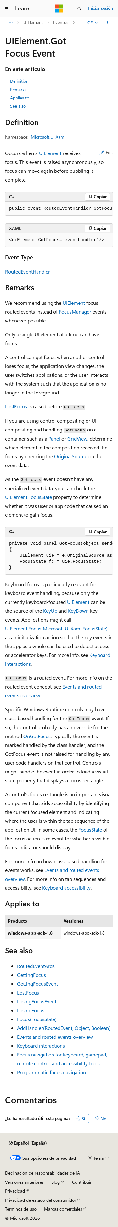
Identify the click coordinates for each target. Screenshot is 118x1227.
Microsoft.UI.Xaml (48, 137)
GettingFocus (31, 974)
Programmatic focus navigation (51, 1072)
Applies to (19, 98)
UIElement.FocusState (28, 497)
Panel (54, 438)
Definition (19, 81)
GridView (77, 438)
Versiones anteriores (24, 1182)
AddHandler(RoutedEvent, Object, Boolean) (63, 1028)
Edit (106, 152)
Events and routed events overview (55, 1036)
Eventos (60, 22)
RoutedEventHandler (27, 271)
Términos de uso (21, 1209)
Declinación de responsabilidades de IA (42, 1173)
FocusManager (75, 311)
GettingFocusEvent (37, 983)
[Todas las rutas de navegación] (10, 23)
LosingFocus (30, 1010)
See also (18, 106)
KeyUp (50, 610)
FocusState (90, 829)
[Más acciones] (107, 23)
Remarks (18, 90)
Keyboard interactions (41, 1045)
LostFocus (16, 406)
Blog (55, 1182)
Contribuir (82, 1182)
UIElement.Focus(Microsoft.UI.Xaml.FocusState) (56, 628)
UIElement (33, 22)
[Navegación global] (6, 8)
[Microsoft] (59, 8)
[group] (59, 209)
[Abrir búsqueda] (79, 8)
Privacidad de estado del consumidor (40, 1200)
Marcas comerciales (63, 1209)
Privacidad (15, 1191)
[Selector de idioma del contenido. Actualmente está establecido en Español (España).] (28, 1143)
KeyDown (78, 610)
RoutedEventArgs (36, 966)
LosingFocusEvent (36, 1001)
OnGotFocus (37, 736)
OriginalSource (70, 456)
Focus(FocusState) (37, 1019)
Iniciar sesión (100, 8)
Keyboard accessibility (66, 887)
